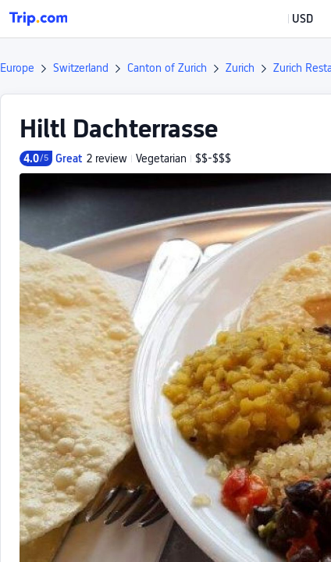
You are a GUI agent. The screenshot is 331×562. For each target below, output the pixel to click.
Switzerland (81, 68)
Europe (17, 68)
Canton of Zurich (167, 68)
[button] (291, 18)
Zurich (240, 68)
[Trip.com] (38, 19)
